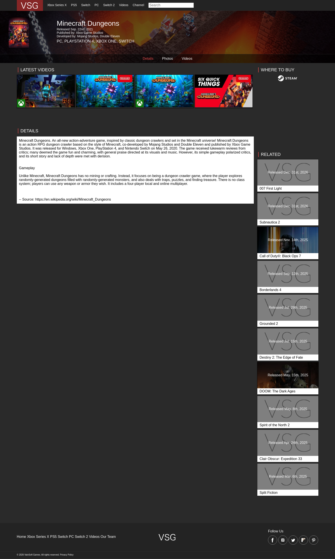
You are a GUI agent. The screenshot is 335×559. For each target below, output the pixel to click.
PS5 (74, 5)
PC (96, 5)
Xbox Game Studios (89, 32)
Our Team (108, 537)
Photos (167, 58)
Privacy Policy (67, 555)
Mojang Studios (87, 36)
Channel (138, 5)
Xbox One (106, 41)
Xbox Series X (57, 5)
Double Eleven (110, 36)
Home (21, 537)
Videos (124, 5)
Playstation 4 (79, 41)
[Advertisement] (135, 138)
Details (148, 58)
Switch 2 (109, 5)
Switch (85, 5)
